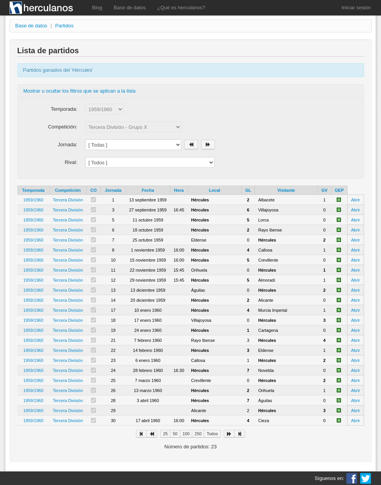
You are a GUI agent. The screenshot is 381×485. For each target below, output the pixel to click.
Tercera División (68, 200)
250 (198, 433)
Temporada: (64, 109)
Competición (68, 190)
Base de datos (130, 7)
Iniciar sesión (356, 7)
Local (214, 190)
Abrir (355, 200)
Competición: (62, 127)
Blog (97, 7)
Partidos (64, 26)
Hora (179, 190)
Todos (212, 433)
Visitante (286, 190)
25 (165, 433)
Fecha (148, 190)
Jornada (113, 190)
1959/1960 (33, 200)
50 (175, 433)
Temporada (33, 190)
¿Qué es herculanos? (181, 7)
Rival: (71, 162)
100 (186, 433)
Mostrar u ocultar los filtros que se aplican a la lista (79, 91)
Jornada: (67, 144)
